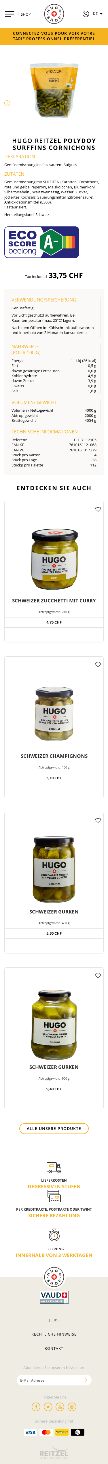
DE (98, 13)
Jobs (54, 1320)
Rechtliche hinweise (54, 1334)
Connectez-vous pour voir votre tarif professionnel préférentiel (54, 35)
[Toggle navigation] (9, 14)
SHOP (26, 14)
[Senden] (85, 1380)
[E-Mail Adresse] (48, 1380)
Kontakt (54, 1348)
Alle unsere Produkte (54, 1128)
